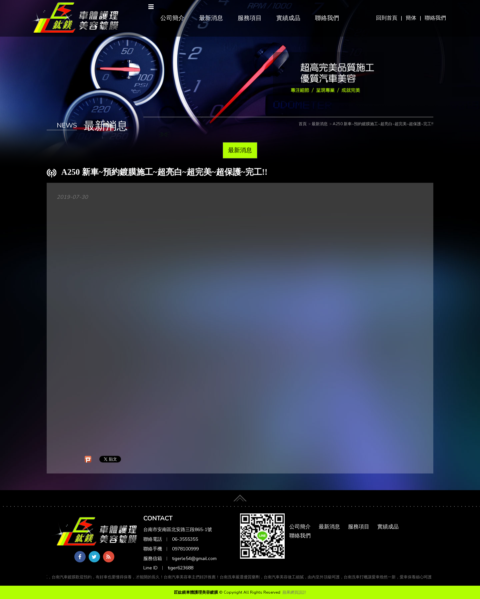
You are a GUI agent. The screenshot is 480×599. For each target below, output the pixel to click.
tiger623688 (180, 568)
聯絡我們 (435, 18)
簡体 (411, 18)
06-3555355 (185, 539)
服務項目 (250, 18)
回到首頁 (386, 18)
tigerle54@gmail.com (194, 558)
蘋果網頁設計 (294, 592)
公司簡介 (172, 18)
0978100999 (185, 549)
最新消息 (211, 18)
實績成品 (288, 18)
